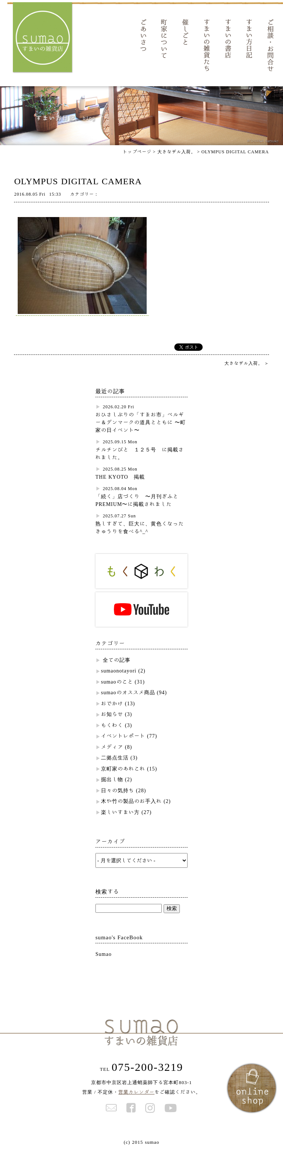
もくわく (112, 734)
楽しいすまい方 (120, 821)
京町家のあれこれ (123, 777)
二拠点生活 (115, 766)
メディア (112, 756)
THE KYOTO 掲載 (120, 486)
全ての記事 (116, 669)
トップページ (137, 160)
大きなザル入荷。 (246, 372)
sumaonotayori (118, 679)
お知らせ (112, 723)
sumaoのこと (117, 690)
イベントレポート (123, 745)
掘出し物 (112, 788)
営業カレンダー (136, 1101)
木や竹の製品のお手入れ (131, 810)
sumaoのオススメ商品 (128, 701)
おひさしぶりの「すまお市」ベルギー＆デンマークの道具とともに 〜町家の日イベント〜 (140, 431)
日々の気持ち (117, 799)
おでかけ (112, 712)
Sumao (103, 963)
